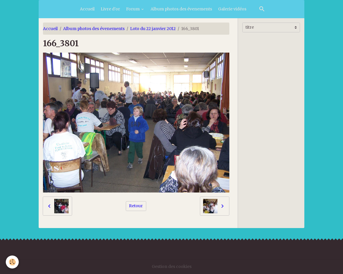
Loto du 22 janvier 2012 (153, 28)
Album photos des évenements (181, 9)
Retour (136, 205)
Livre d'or (110, 9)
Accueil (87, 9)
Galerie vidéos (232, 9)
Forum (133, 9)
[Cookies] (12, 262)
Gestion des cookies (172, 266)
